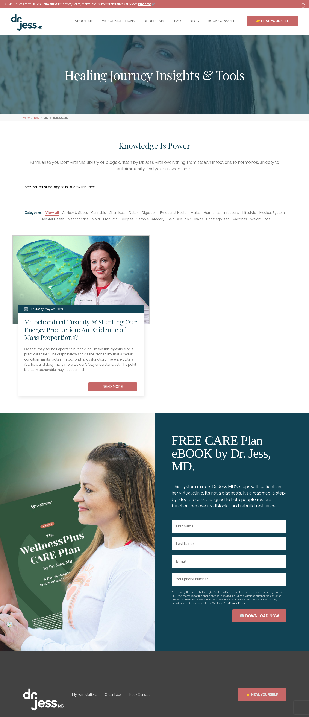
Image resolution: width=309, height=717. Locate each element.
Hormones (211, 213)
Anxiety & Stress (75, 213)
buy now (144, 4)
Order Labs (113, 695)
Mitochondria (78, 219)
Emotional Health (174, 213)
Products (110, 219)
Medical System (272, 213)
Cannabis (98, 213)
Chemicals (117, 213)
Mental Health (53, 219)
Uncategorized (218, 219)
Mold (96, 219)
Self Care (175, 219)
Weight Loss (260, 219)
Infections (231, 213)
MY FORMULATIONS (118, 21)
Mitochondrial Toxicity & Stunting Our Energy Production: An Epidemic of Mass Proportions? (80, 330)
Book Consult (139, 695)
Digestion (149, 213)
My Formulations (84, 695)
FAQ (177, 21)
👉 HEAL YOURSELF (272, 21)
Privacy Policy (237, 603)
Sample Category (150, 219)
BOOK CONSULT (221, 21)
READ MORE (112, 387)
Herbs (195, 213)
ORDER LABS (154, 21)
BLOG (194, 21)
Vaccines (240, 219)
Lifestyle (249, 213)
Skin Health (194, 219)
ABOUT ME (84, 21)
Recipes (127, 219)
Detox (133, 213)
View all (52, 213)
